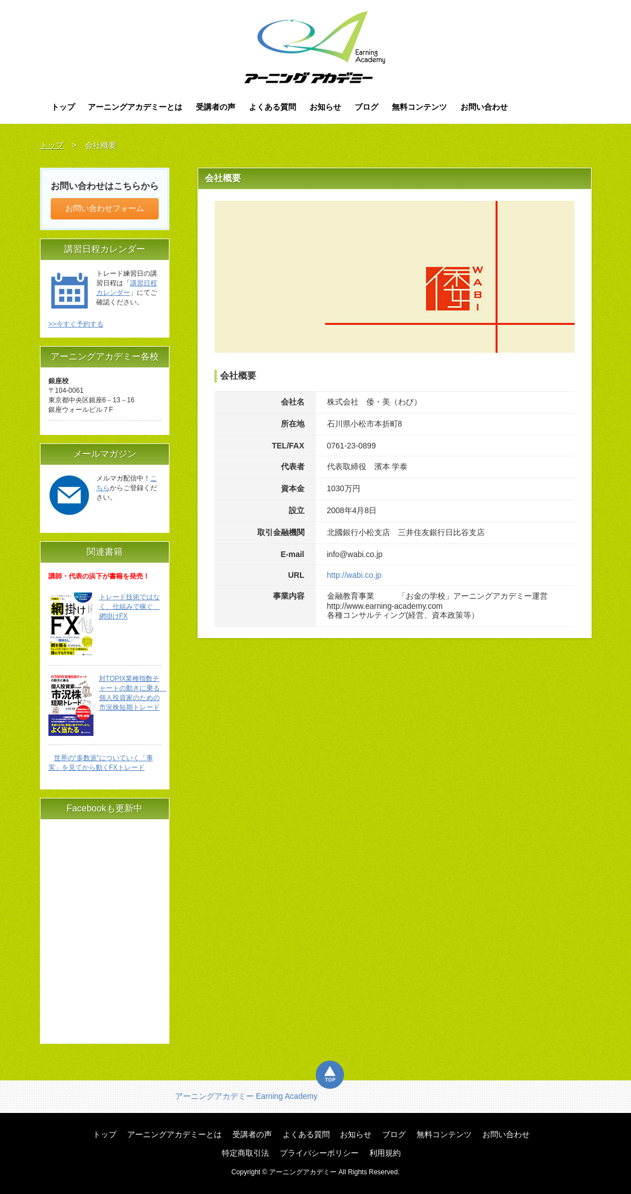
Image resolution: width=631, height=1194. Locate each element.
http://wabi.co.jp (354, 575)
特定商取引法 (245, 1152)
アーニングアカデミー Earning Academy (246, 1096)
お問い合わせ (484, 106)
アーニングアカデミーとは (135, 106)
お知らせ (325, 106)
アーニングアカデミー (315, 47)
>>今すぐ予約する (76, 324)
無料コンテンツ (419, 106)
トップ (63, 106)
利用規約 (385, 1152)
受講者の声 (215, 106)
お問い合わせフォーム (104, 208)
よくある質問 (272, 106)
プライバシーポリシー (319, 1152)
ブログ (366, 106)
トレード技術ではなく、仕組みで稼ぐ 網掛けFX (129, 606)
